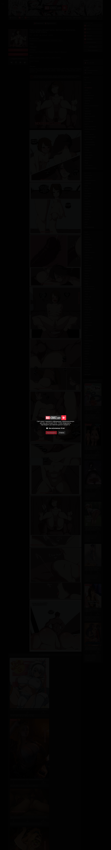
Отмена (61, 432)
